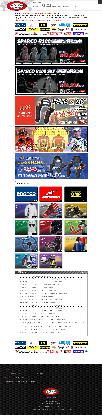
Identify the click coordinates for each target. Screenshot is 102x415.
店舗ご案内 (17, 377)
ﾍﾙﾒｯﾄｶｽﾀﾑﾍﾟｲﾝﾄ (9, 377)
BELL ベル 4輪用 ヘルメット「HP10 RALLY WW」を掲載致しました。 (43, 316)
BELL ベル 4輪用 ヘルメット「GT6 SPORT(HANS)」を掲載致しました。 (44, 284)
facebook (24, 377)
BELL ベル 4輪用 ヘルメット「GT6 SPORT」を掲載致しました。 (42, 287)
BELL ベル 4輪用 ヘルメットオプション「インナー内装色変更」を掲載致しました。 (46, 279)
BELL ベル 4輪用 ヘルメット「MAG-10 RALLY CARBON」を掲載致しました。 (45, 308)
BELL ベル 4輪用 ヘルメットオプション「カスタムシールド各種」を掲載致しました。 (47, 281)
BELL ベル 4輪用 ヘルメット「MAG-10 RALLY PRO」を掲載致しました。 (44, 302)
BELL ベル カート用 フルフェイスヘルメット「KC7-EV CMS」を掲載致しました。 (46, 319)
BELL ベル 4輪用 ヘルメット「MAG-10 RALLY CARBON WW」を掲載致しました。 (46, 310)
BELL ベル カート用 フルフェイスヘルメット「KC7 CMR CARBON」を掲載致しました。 (48, 329)
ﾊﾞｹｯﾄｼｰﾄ (42, 373)
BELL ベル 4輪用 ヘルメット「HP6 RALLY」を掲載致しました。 (41, 313)
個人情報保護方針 (10, 381)
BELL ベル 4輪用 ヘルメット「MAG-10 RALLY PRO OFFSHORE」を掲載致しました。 (47, 293)
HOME (7, 369)
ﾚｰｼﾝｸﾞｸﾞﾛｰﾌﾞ (21, 373)
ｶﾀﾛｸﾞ (7, 373)
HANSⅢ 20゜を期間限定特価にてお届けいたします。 (39, 276)
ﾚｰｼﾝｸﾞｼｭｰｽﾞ (35, 373)
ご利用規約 (32, 381)
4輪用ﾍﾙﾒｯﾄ (13, 373)
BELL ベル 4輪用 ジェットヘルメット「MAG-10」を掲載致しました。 (43, 332)
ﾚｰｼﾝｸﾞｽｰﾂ (28, 373)
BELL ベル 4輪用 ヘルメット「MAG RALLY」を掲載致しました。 (42, 296)
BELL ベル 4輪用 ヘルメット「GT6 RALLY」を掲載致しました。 (41, 290)
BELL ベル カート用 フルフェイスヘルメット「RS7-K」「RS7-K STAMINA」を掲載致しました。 (50, 326)
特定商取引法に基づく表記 (22, 381)
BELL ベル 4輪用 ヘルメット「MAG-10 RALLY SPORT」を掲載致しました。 (44, 299)
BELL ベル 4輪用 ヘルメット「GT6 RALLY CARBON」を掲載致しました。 (44, 305)
